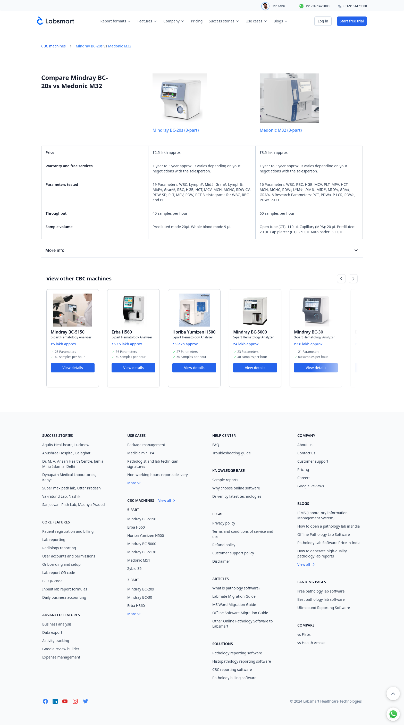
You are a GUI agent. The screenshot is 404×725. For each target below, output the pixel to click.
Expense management (61, 657)
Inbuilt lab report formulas (64, 589)
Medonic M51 (138, 560)
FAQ (215, 444)
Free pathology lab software (320, 591)
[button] (393, 693)
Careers (303, 477)
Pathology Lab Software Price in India (328, 542)
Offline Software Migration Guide (240, 612)
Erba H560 (122, 332)
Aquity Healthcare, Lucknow (65, 444)
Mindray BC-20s (89, 46)
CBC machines (53, 46)
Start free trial (352, 21)
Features (147, 21)
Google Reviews (310, 486)
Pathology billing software (234, 677)
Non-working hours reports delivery (157, 474)
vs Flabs (304, 634)
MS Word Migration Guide (234, 604)
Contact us (306, 453)
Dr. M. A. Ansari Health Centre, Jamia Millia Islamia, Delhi (72, 464)
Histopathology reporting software (241, 661)
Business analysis (57, 624)
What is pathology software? (236, 588)
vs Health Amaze (311, 642)
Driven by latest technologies (236, 496)
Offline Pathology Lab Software (323, 534)
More (134, 483)
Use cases (256, 21)
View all (167, 500)
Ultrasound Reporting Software (323, 607)
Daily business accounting (64, 597)
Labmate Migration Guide (234, 596)
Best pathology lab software (321, 599)
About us (305, 444)
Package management (146, 444)
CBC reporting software (232, 669)
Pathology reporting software (237, 653)
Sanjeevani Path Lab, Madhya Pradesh (74, 504)
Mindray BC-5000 (250, 332)
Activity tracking (55, 640)
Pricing (197, 21)
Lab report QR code (58, 572)
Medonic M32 (119, 46)
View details (72, 367)
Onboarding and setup (61, 564)
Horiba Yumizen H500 (193, 332)
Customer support (312, 461)
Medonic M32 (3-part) (281, 130)
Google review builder (60, 648)
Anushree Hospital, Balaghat (66, 453)
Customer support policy (233, 553)
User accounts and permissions (68, 556)
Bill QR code (52, 580)
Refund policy (223, 544)
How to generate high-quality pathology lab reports (322, 553)
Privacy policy (223, 523)
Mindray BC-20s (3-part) (176, 130)
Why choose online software (236, 488)
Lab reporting (53, 539)
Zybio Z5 (134, 568)
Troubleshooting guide (231, 453)
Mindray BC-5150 (68, 332)
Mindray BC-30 (308, 332)
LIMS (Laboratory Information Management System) (322, 515)
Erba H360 (136, 605)
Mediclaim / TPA (140, 453)
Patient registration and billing (68, 531)
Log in (323, 21)
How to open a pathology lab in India (328, 526)
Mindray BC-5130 (141, 551)
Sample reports (225, 479)
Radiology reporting (59, 547)
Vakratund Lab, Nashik (61, 496)
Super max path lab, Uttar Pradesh (71, 488)
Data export (52, 632)
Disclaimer (221, 561)
